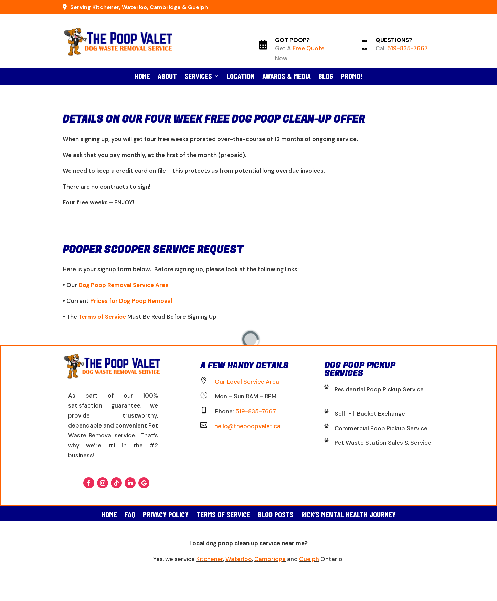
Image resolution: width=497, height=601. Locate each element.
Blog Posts (276, 513)
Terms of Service (102, 316)
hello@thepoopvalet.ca (247, 426)
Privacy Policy (166, 513)
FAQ (130, 513)
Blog (325, 77)
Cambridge (270, 559)
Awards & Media (286, 77)
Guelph (309, 559)
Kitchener (209, 559)
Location (240, 77)
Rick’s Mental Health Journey (348, 513)
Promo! (351, 77)
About (167, 77)
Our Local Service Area (247, 382)
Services (198, 77)
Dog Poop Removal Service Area (123, 285)
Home (142, 77)
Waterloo (238, 559)
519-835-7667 (407, 48)
